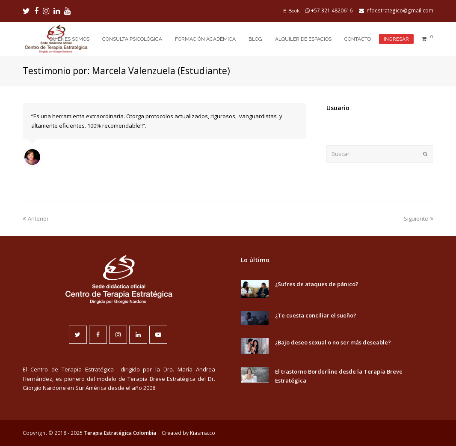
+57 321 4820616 (331, 10)
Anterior (36, 218)
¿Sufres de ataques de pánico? (316, 284)
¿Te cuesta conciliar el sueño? (315, 315)
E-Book (291, 11)
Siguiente (418, 218)
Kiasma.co (202, 433)
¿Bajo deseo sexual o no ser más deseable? (333, 342)
